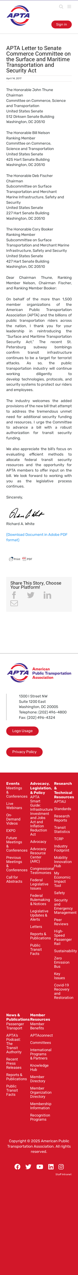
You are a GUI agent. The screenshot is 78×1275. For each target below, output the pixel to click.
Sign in (61, 24)
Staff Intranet (64, 1174)
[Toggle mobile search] (61, 6)
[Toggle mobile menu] (69, 6)
